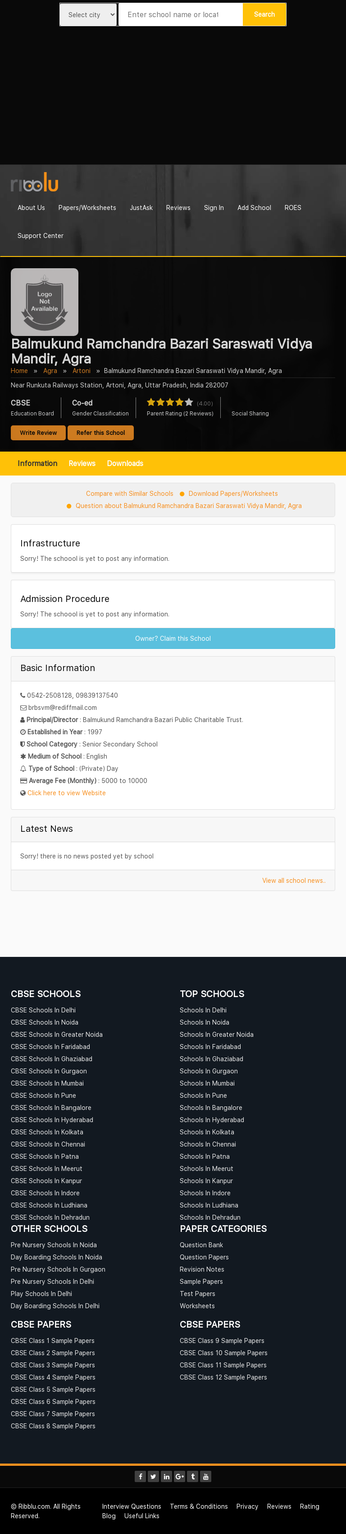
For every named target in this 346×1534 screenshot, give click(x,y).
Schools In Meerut (206, 1168)
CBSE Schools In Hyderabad (52, 1120)
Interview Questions (131, 1506)
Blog (109, 1516)
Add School (254, 207)
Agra (50, 370)
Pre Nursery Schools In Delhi (52, 1281)
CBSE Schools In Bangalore (51, 1107)
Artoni (82, 370)
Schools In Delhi (203, 1010)
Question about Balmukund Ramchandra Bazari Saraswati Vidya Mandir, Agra (189, 505)
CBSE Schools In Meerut (46, 1168)
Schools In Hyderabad (212, 1120)
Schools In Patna (205, 1156)
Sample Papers (201, 1281)
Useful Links (141, 1516)
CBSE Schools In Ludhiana (49, 1205)
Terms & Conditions (199, 1506)
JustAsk (141, 207)
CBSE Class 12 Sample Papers (223, 1377)
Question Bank (201, 1245)
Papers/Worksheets (87, 207)
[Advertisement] (173, 96)
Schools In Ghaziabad (211, 1059)
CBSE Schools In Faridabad (50, 1046)
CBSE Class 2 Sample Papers (53, 1353)
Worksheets (197, 1306)
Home (19, 370)
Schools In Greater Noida (217, 1034)
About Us (31, 207)
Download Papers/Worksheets (233, 493)
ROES (293, 207)
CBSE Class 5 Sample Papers (53, 1389)
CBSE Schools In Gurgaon (49, 1071)
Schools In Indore (205, 1193)
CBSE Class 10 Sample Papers (224, 1353)
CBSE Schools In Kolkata (47, 1132)
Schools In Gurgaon (209, 1071)
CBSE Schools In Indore (45, 1193)
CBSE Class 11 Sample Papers (223, 1365)
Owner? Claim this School (173, 638)
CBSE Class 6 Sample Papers (53, 1401)
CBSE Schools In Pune (43, 1095)
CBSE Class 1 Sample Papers (53, 1340)
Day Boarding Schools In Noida (56, 1257)
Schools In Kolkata (207, 1132)
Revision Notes (202, 1269)
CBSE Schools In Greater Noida (57, 1034)
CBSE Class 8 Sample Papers (53, 1426)
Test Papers (197, 1293)
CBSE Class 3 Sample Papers (53, 1365)
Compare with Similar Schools (129, 493)
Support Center (41, 235)
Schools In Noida (204, 1022)
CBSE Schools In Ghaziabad (51, 1059)
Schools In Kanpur (206, 1180)
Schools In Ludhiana (209, 1205)
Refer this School (101, 432)
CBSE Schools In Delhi (43, 1010)
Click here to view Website (66, 793)
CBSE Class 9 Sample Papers (222, 1340)
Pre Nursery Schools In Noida (54, 1245)
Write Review (38, 432)
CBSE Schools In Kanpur (46, 1180)
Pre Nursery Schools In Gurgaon (58, 1269)
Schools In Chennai (208, 1144)
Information (37, 463)
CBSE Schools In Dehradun (50, 1217)
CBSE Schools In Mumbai (47, 1083)
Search (264, 14)
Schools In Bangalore (211, 1107)
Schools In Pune (203, 1095)
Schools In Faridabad (210, 1046)
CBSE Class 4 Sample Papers (53, 1377)
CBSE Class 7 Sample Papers (53, 1413)
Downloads (125, 463)
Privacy (248, 1506)
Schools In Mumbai (207, 1083)
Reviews (178, 207)
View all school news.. (294, 880)
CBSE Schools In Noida (44, 1022)
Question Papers (204, 1257)
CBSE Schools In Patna (45, 1156)
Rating (309, 1506)
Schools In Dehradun (210, 1217)
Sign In (214, 207)
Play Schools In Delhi (41, 1293)
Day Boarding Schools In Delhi (55, 1306)
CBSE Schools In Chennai (48, 1144)
